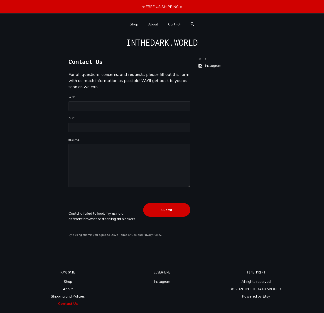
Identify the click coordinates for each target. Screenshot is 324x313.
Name (72, 97)
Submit (166, 210)
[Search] (192, 24)
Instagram (213, 65)
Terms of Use (128, 234)
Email (72, 118)
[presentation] (103, 202)
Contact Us (68, 303)
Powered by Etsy (256, 296)
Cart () (174, 24)
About (153, 24)
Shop (134, 24)
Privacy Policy (152, 234)
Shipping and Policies (68, 296)
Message (74, 139)
